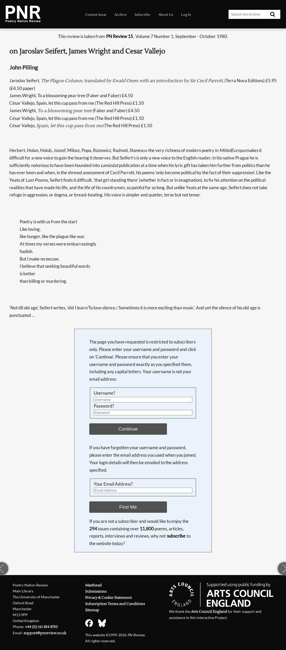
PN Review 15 (119, 36)
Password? (104, 406)
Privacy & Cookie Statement (108, 597)
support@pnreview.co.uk (45, 633)
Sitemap (92, 610)
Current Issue (95, 14)
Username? (104, 393)
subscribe (176, 536)
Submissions (95, 591)
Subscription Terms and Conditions (115, 604)
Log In (186, 14)
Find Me (128, 507)
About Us (165, 14)
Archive (120, 14)
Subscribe (142, 14)
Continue (128, 429)
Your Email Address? (113, 484)
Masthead (93, 585)
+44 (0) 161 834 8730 (41, 627)
